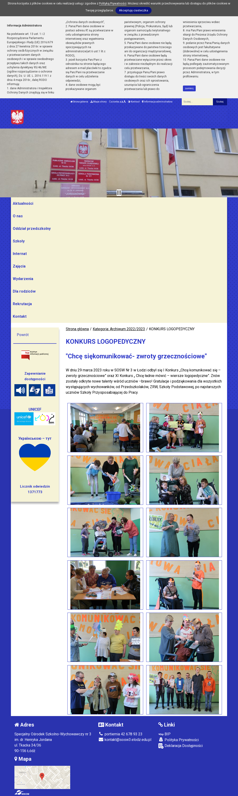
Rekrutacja (22, 304)
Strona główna (79, 101)
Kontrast (134, 101)
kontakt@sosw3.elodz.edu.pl (124, 739)
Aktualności (23, 203)
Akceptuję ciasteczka (133, 10)
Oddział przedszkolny (32, 228)
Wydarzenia (23, 279)
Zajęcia (19, 266)
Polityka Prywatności (178, 739)
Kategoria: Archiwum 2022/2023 (119, 329)
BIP (164, 734)
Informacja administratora (157, 101)
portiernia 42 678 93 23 (120, 734)
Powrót (23, 335)
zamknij (189, 88)
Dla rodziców (24, 291)
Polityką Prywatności (112, 3)
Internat (20, 253)
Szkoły (19, 241)
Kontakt (19, 316)
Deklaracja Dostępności (180, 746)
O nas (18, 216)
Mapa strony (98, 101)
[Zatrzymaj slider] (119, 192)
